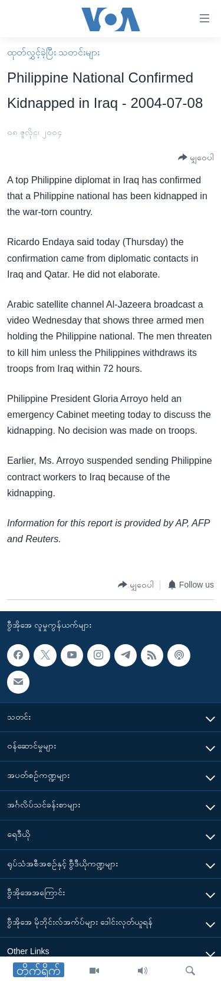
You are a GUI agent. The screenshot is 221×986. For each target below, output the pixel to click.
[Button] (196, 158)
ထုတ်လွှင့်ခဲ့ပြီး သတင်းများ (53, 52)
